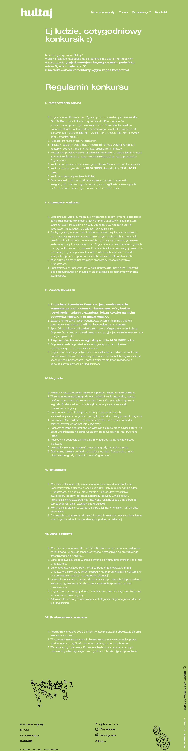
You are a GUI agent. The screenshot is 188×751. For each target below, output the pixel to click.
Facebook (184, 724)
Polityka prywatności (51, 749)
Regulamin (37, 749)
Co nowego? (141, 12)
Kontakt (161, 12)
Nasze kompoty (103, 12)
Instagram (184, 741)
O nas (123, 12)
